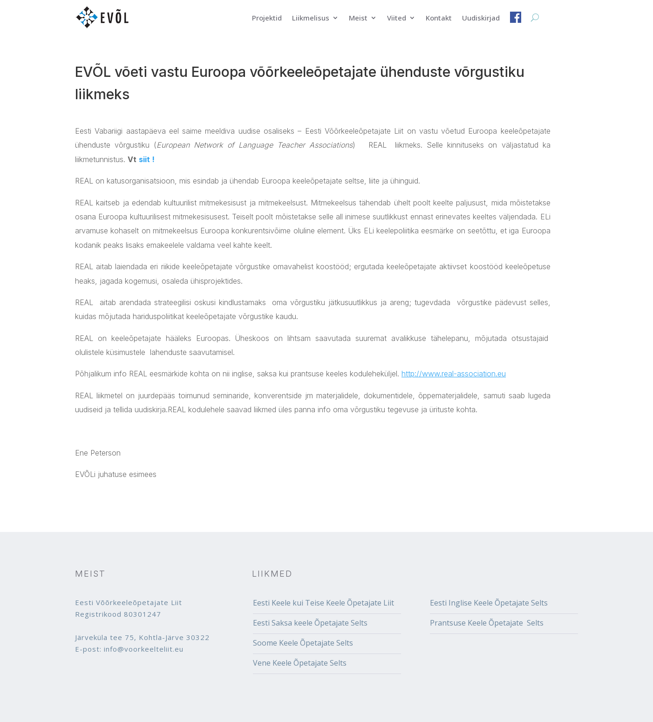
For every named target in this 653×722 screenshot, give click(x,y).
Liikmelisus (310, 18)
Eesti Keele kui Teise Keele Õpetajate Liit (323, 603)
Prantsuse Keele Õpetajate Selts (487, 623)
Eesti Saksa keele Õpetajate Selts (310, 623)
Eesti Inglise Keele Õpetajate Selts (489, 603)
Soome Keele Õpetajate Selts (303, 643)
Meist (358, 18)
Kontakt (439, 18)
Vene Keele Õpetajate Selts (300, 663)
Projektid (267, 18)
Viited (396, 18)
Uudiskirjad (481, 18)
